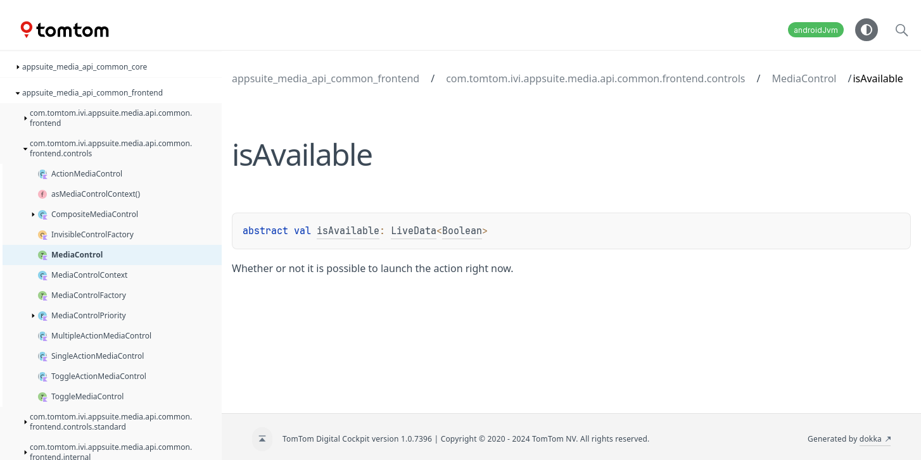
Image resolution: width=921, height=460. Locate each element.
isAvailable (348, 231)
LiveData (413, 231)
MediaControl (804, 78)
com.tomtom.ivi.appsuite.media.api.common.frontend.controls (595, 78)
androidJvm (816, 30)
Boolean (462, 231)
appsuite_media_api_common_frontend (325, 78)
